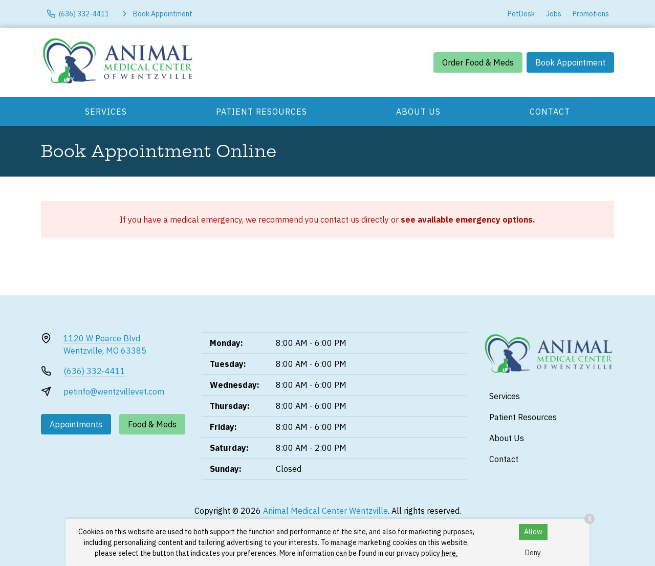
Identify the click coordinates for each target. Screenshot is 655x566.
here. (449, 553)
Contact (550, 111)
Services (106, 111)
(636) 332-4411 (94, 371)
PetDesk (521, 13)
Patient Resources (261, 111)
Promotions (591, 13)
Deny (533, 552)
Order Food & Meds (478, 62)
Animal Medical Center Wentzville (325, 511)
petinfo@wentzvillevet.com (113, 391)
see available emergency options (467, 219)
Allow (533, 531)
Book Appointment (570, 62)
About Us (418, 111)
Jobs (553, 13)
